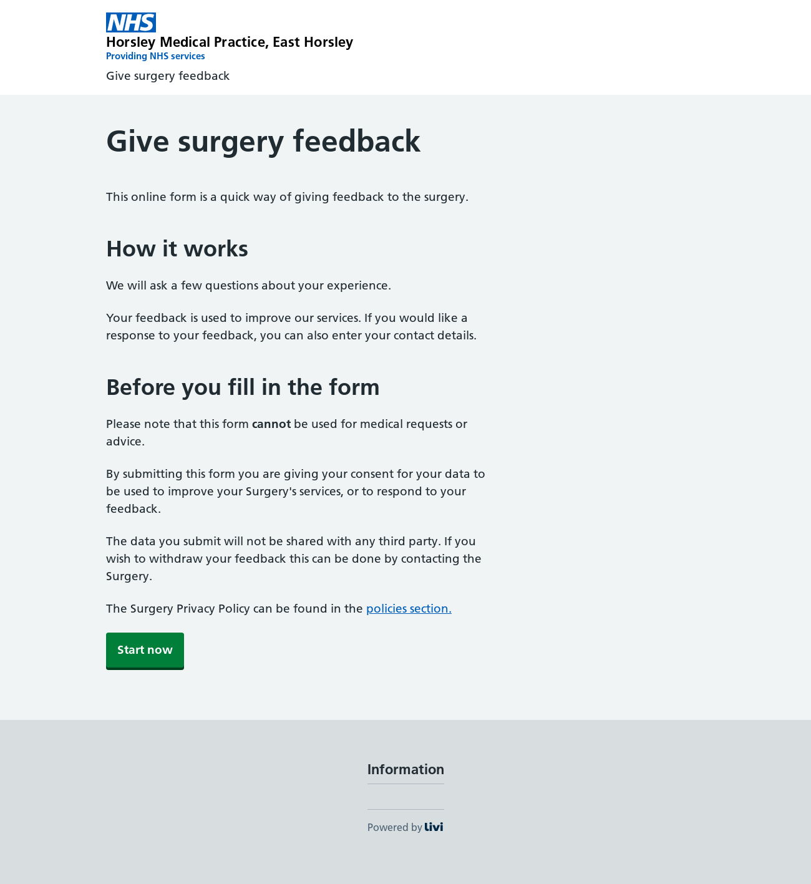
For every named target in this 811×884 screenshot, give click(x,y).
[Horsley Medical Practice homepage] (230, 37)
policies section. (409, 608)
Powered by (405, 827)
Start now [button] (145, 650)
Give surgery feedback (168, 76)
